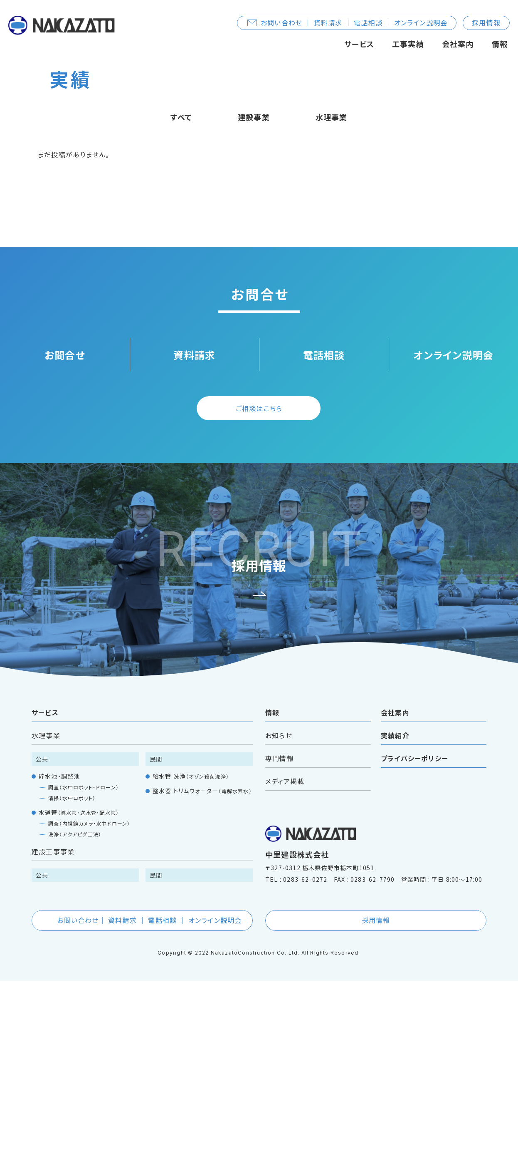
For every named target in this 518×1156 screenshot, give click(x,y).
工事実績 (408, 43)
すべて (181, 292)
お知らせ (278, 910)
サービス (359, 43)
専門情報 (279, 933)
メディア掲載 (284, 956)
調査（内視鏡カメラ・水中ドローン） (89, 998)
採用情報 (486, 22)
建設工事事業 (53, 1027)
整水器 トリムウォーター (202, 966)
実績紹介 (395, 910)
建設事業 (254, 292)
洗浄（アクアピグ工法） (74, 1009)
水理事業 (332, 292)
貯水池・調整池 (59, 951)
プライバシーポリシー (414, 933)
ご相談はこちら (259, 583)
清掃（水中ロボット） (72, 973)
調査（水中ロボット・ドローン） (83, 962)
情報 (500, 43)
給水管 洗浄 (191, 951)
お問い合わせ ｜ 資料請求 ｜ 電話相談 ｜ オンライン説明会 (347, 22)
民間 (156, 934)
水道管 (79, 987)
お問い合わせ (143, 1095)
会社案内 (458, 43)
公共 (42, 934)
